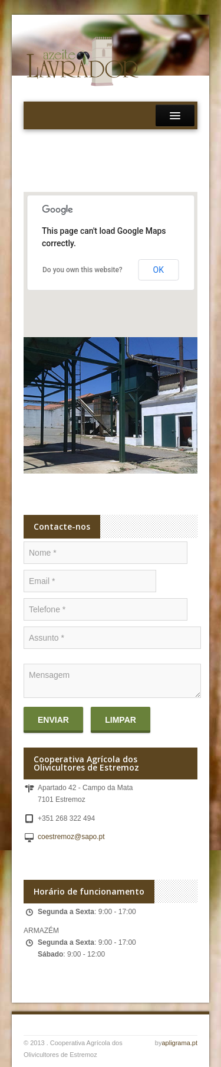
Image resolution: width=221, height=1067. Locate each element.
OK (158, 270)
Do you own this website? (82, 270)
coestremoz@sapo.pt (71, 837)
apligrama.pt (179, 1042)
